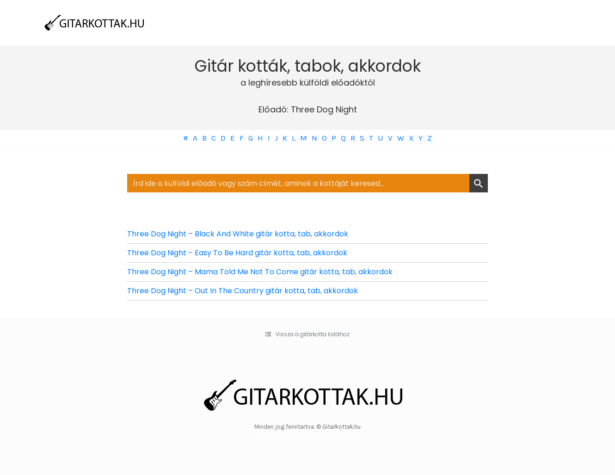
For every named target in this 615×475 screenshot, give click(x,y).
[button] (307, 334)
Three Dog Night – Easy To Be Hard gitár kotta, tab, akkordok (237, 252)
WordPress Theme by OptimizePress (308, 437)
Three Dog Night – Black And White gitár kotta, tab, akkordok (237, 233)
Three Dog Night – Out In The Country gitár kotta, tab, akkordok (242, 290)
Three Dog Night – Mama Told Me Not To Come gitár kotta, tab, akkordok (260, 271)
